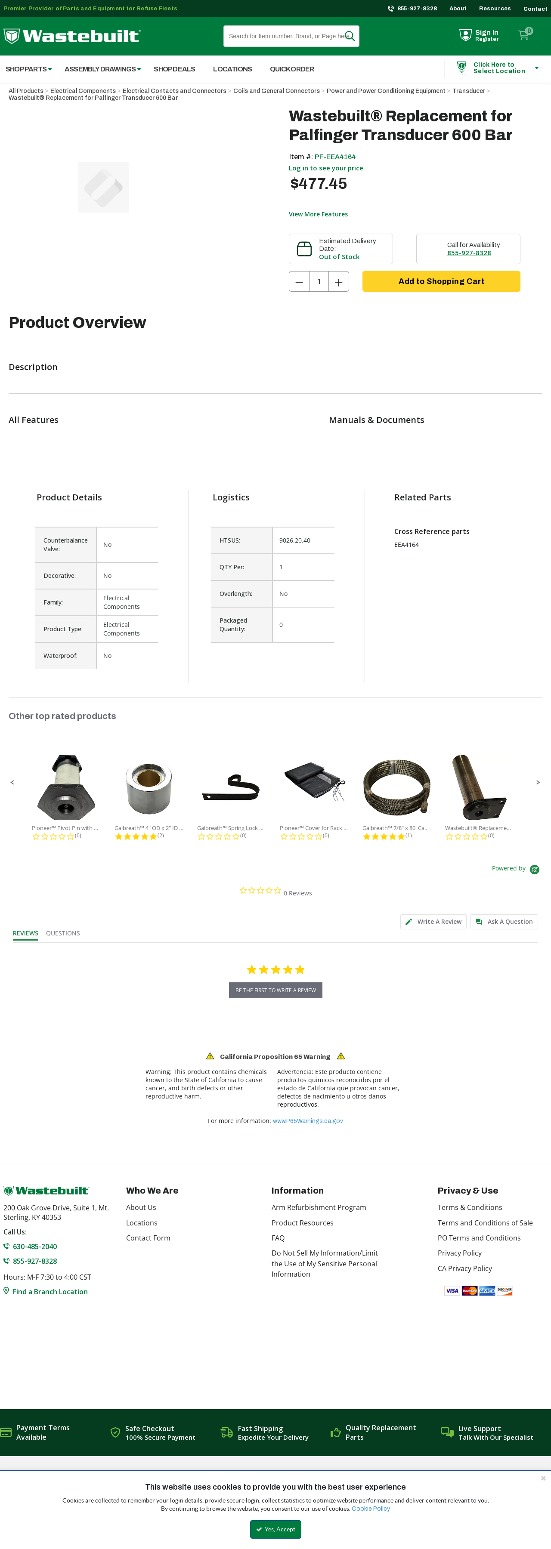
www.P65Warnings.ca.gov (308, 1121)
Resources (495, 9)
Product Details (69, 497)
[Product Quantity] (319, 281)
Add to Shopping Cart (441, 281)
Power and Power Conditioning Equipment (386, 91)
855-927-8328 (417, 9)
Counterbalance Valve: (65, 544)
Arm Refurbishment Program (319, 1207)
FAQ (278, 1238)
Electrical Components (83, 91)
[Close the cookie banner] (543, 1478)
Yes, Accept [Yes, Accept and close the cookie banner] (275, 1529)
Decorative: (59, 575)
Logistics (231, 497)
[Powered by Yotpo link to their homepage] (517, 871)
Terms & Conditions (470, 1207)
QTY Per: (232, 567)
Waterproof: (60, 655)
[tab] (433, 921)
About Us (141, 1207)
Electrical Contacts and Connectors (174, 91)
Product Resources (303, 1223)
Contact (535, 9)
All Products (26, 91)
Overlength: (236, 593)
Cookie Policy (371, 1509)
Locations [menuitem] (232, 69)
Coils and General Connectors (276, 91)
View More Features (318, 214)
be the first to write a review (275, 990)
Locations (142, 1223)
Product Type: (63, 629)
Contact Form (148, 1238)
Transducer (468, 91)
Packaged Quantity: (233, 624)
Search (355, 36)
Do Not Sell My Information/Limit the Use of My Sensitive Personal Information (325, 1263)
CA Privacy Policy (465, 1268)
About (458, 9)
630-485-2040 (35, 1246)
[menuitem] (98, 69)
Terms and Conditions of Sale (485, 1223)
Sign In (486, 32)
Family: (53, 602)
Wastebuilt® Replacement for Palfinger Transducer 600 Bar (93, 98)
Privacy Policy (460, 1253)
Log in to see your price (326, 168)
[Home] (72, 36)
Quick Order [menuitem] (292, 69)
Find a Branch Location (50, 1291)
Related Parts (422, 497)
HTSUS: (230, 540)
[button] (12, 783)
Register (487, 39)
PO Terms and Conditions (479, 1238)
